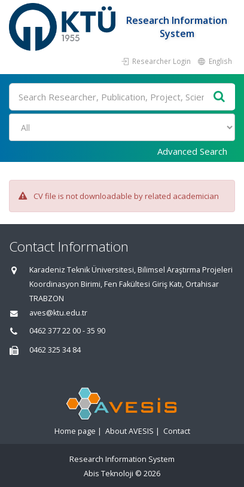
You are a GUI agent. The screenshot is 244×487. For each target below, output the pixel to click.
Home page (75, 431)
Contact (176, 431)
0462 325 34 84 (55, 350)
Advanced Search (192, 151)
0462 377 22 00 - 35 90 (67, 331)
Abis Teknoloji (108, 473)
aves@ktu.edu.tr (58, 313)
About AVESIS (129, 431)
